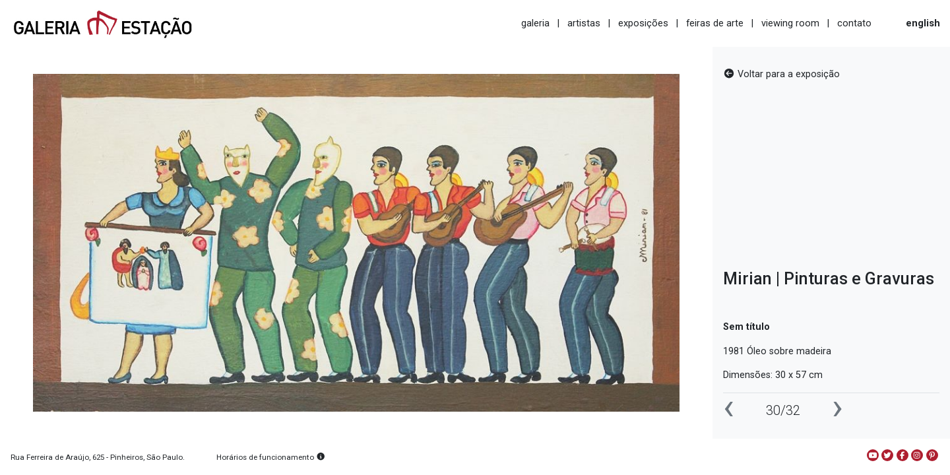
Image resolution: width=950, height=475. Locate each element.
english (923, 23)
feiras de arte (715, 23)
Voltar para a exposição (781, 74)
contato (854, 23)
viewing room (790, 23)
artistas (583, 23)
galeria (535, 23)
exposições (643, 23)
